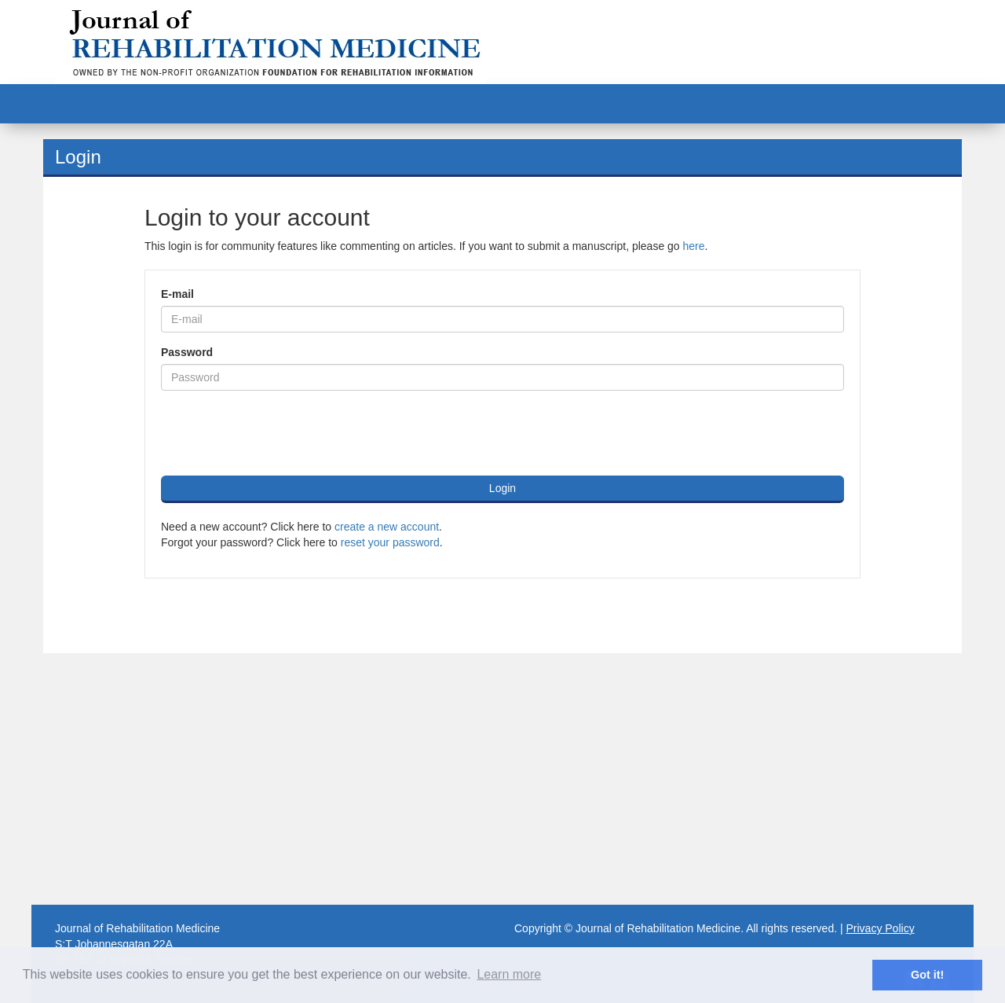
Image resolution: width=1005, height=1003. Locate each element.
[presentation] (280, 433)
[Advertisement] (502, 779)
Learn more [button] (509, 974)
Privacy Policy (880, 928)
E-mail (177, 294)
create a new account (386, 526)
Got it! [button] (927, 974)
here (694, 246)
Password (187, 352)
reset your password (390, 542)
